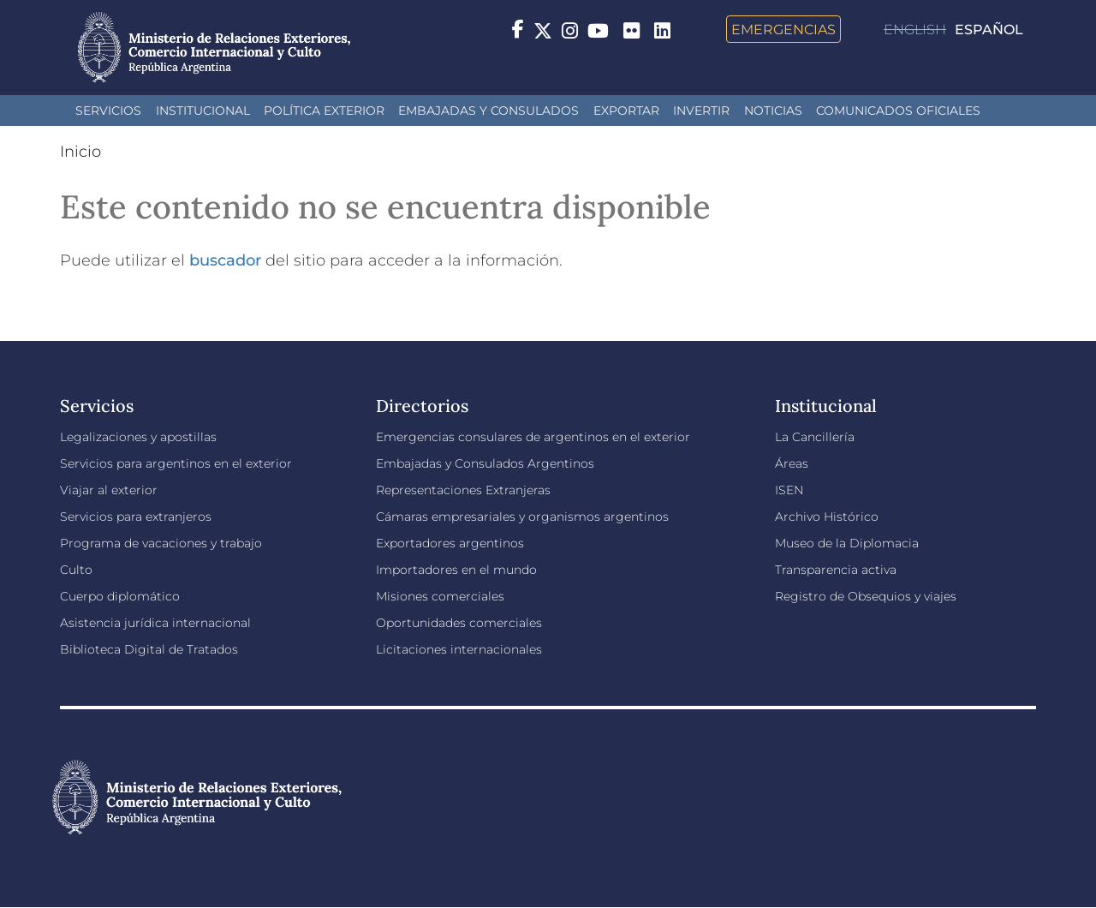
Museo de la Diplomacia (847, 543)
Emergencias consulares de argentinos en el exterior (533, 437)
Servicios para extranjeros (135, 516)
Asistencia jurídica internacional (155, 622)
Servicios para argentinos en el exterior (176, 463)
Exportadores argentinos (450, 543)
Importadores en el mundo (456, 569)
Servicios (108, 110)
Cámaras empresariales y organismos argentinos (522, 516)
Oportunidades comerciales (459, 622)
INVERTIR (701, 110)
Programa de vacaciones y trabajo (161, 543)
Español (989, 29)
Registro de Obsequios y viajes (865, 596)
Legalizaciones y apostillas (138, 437)
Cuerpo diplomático (120, 596)
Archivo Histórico (827, 516)
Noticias (773, 110)
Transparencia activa (835, 569)
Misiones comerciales (440, 596)
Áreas (791, 463)
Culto (76, 569)
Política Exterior (324, 110)
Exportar (626, 110)
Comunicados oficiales (898, 110)
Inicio (80, 151)
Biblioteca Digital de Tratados (149, 649)
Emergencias (783, 29)
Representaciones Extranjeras (463, 490)
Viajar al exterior (109, 490)
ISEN (789, 490)
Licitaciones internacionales (459, 649)
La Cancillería (815, 437)
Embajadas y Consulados (488, 110)
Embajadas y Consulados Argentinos (485, 463)
